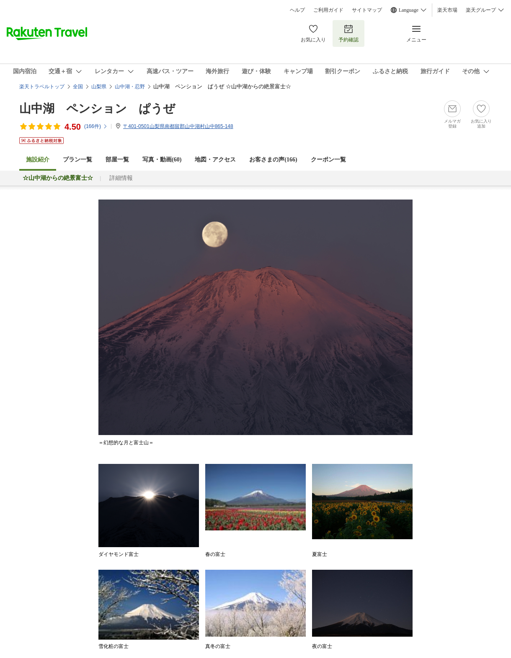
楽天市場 (447, 10)
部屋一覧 (117, 159)
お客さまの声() (273, 159)
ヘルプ (297, 10)
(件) (96, 126)
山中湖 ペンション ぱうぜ (97, 108)
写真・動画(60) (161, 159)
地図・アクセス (215, 159)
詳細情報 (121, 178)
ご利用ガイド (328, 10)
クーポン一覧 (328, 159)
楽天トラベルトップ (42, 87)
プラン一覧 (77, 159)
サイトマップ (367, 10)
